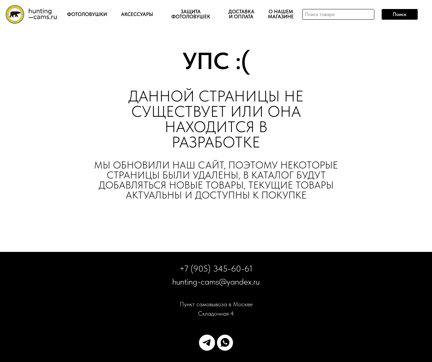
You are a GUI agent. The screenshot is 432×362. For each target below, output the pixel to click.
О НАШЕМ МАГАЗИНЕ (281, 14)
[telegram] (207, 343)
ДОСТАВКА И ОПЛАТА (241, 14)
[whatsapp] (225, 343)
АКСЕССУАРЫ (137, 14)
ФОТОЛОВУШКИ (87, 14)
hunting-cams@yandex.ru (216, 281)
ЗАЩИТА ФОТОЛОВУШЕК (190, 14)
